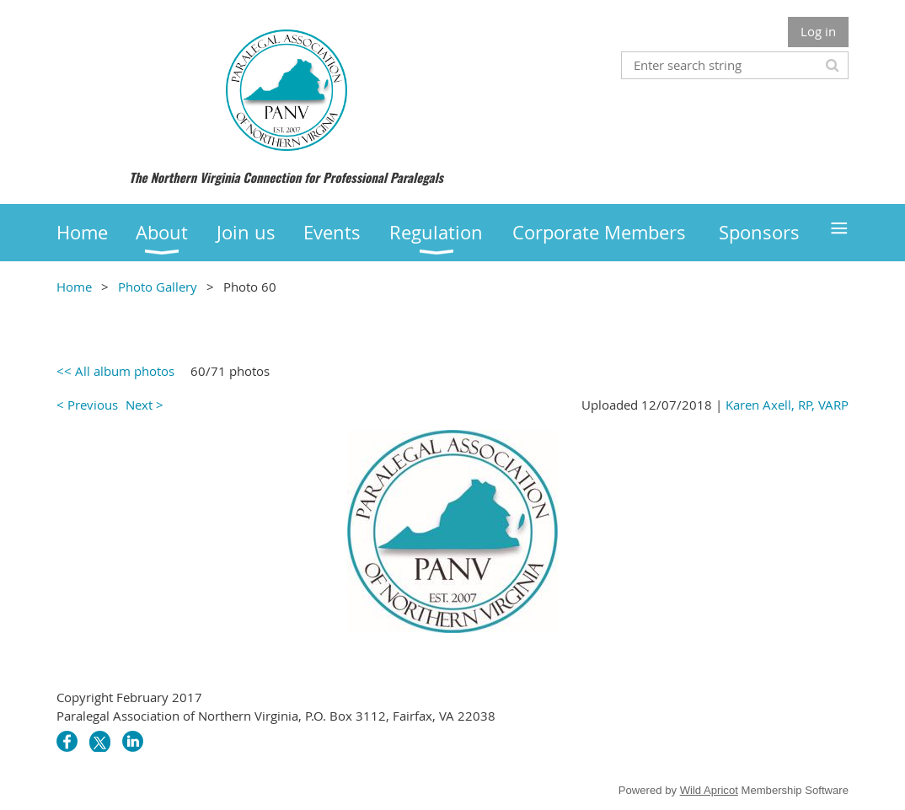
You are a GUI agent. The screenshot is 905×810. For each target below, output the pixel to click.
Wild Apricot (709, 790)
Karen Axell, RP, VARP (787, 404)
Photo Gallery (157, 286)
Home (74, 286)
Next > (144, 404)
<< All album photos (115, 370)
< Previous (87, 404)
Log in (818, 31)
